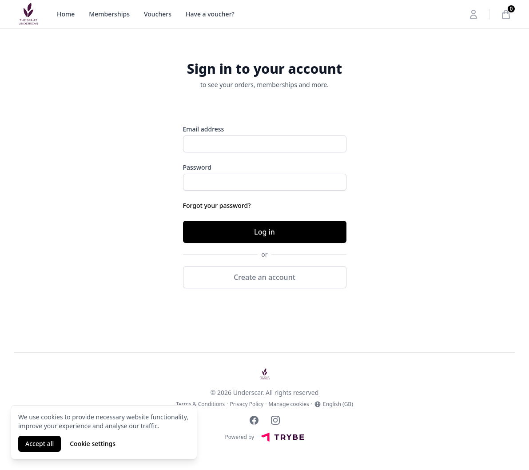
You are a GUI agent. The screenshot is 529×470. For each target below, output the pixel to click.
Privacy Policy (247, 404)
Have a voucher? (210, 14)
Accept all (39, 443)
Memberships (109, 14)
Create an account (264, 277)
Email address (203, 129)
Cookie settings (92, 443)
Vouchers (157, 14)
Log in (264, 232)
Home (66, 14)
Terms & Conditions (200, 404)
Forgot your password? (217, 205)
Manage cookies (289, 404)
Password (197, 167)
